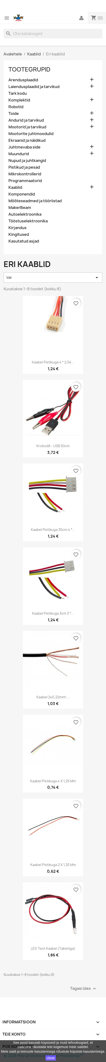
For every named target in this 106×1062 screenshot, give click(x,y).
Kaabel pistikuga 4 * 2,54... (53, 362)
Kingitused (18, 234)
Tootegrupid (29, 69)
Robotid (15, 106)
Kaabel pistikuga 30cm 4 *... (53, 529)
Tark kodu (17, 93)
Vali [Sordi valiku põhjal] (53, 277)
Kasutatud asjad (23, 241)
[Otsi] (53, 33)
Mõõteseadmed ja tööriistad (35, 200)
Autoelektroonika (24, 214)
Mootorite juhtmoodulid (30, 133)
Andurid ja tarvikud (26, 120)
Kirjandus (17, 227)
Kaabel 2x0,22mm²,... (53, 697)
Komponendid (21, 194)
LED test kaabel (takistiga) (53, 948)
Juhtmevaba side (24, 147)
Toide (13, 113)
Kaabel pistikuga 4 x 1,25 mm (53, 781)
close (51, 1058)
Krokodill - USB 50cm (53, 446)
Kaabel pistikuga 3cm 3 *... (53, 613)
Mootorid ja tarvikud (27, 127)
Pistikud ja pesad (24, 167)
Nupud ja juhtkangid (27, 160)
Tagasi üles (83, 988)
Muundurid (18, 153)
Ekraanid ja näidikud (27, 140)
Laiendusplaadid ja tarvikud (34, 86)
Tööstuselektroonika (28, 221)
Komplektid (19, 100)
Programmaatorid (25, 180)
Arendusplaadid (23, 80)
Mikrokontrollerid (24, 174)
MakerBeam (19, 207)
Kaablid (15, 187)
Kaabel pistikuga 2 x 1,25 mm (53, 864)
